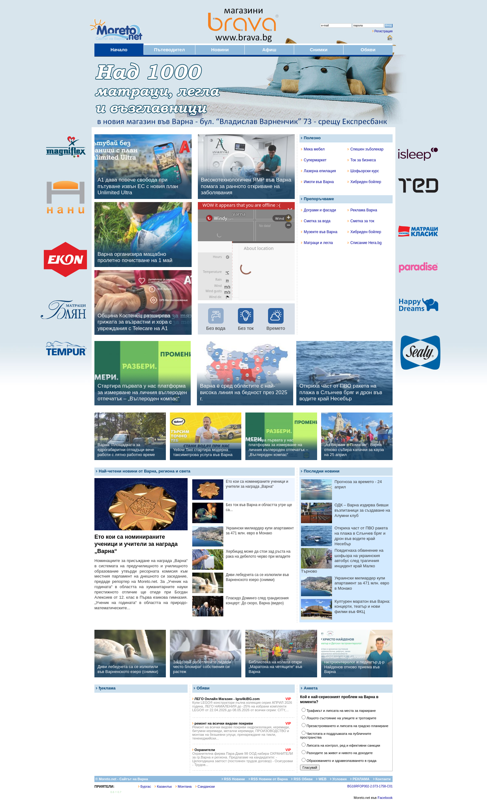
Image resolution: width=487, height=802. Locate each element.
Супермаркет (313, 160)
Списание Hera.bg (365, 243)
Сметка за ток (361, 221)
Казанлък (163, 786)
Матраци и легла (317, 243)
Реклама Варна (362, 210)
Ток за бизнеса (362, 160)
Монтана (183, 786)
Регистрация (384, 31)
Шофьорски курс (363, 171)
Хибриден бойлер (364, 182)
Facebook (385, 798)
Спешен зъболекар (366, 149)
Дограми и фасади (318, 210)
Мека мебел (313, 149)
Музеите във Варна (319, 232)
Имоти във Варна (317, 182)
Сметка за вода (315, 221)
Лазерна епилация (318, 171)
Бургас (144, 786)
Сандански (205, 786)
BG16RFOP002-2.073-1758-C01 (370, 786)
